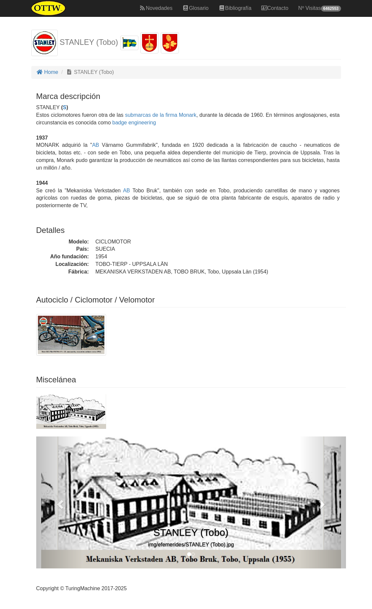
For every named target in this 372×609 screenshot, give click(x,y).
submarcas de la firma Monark (160, 115)
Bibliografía (234, 8)
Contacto (274, 8)
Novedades (155, 8)
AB (95, 145)
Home (47, 72)
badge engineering (134, 122)
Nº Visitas (319, 8)
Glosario (195, 8)
